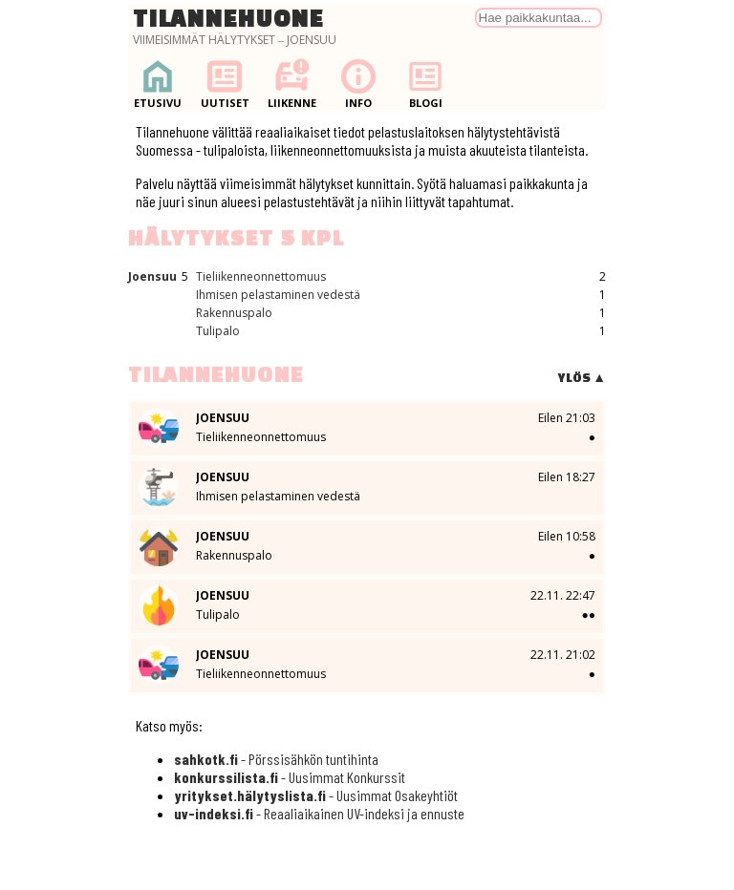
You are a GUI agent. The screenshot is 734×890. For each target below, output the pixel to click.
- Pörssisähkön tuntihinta (276, 759)
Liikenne (291, 83)
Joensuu (152, 276)
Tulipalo (218, 331)
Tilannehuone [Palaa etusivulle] (228, 18)
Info (358, 83)
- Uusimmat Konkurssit (289, 777)
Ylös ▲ (581, 378)
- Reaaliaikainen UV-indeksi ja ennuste (319, 813)
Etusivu (157, 83)
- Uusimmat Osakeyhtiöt (316, 795)
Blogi (425, 83)
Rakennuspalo (234, 313)
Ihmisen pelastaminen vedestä (278, 294)
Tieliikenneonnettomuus (261, 276)
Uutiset (224, 83)
